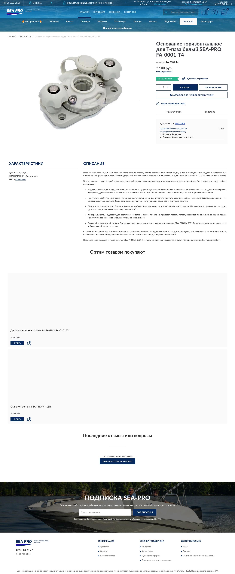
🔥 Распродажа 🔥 (32, 21)
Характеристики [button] (174, 112)
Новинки (114, 12)
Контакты (130, 12)
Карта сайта (147, 551)
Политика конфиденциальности (198, 556)
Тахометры (120, 21)
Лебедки (85, 21)
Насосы (153, 21)
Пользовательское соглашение (156, 560)
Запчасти (188, 21)
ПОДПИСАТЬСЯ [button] (145, 512)
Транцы (137, 21)
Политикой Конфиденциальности (117, 519)
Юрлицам (99, 12)
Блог (185, 547)
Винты (69, 21)
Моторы (54, 21)
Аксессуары (207, 21)
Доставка (104, 547)
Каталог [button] (84, 12)
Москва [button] (180, 124)
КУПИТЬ (17, 343)
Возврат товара (107, 556)
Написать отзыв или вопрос (117, 461)
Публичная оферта (150, 556)
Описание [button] (210, 112)
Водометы (170, 21)
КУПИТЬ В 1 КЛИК (213, 87)
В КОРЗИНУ (185, 87)
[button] (193, 4)
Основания (20, 180)
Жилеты (102, 21)
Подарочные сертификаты (117, 28)
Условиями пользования (143, 519)
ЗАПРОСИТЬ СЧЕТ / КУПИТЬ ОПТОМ (192, 95)
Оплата (103, 551)
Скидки (186, 551)
